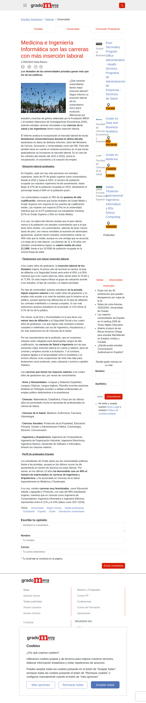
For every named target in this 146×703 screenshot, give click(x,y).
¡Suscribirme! (114, 396)
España (42, 511)
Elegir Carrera (54, 508)
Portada (38, 29)
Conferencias (84, 601)
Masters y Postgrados (88, 590)
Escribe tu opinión (34, 520)
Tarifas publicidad (32, 601)
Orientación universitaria (72, 511)
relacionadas (116, 280)
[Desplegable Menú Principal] (25, 5)
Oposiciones (83, 613)
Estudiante (29, 511)
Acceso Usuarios (32, 607)
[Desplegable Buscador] (122, 5)
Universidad (73, 29)
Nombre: (26, 535)
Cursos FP (83, 595)
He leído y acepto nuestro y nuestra (109, 408)
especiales (109, 285)
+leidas (99, 280)
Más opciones (41, 685)
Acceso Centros (31, 613)
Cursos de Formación (88, 607)
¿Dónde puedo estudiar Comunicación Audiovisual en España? (110, 349)
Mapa (26, 590)
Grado (52, 511)
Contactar (28, 622)
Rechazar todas (73, 685)
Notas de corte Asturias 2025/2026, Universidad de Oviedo (110, 308)
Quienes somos (31, 595)
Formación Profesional (108, 29)
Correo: (25, 547)
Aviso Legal (113, 407)
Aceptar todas (105, 685)
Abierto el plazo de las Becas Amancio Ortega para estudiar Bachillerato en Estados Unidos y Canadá (111, 335)
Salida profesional (74, 508)
